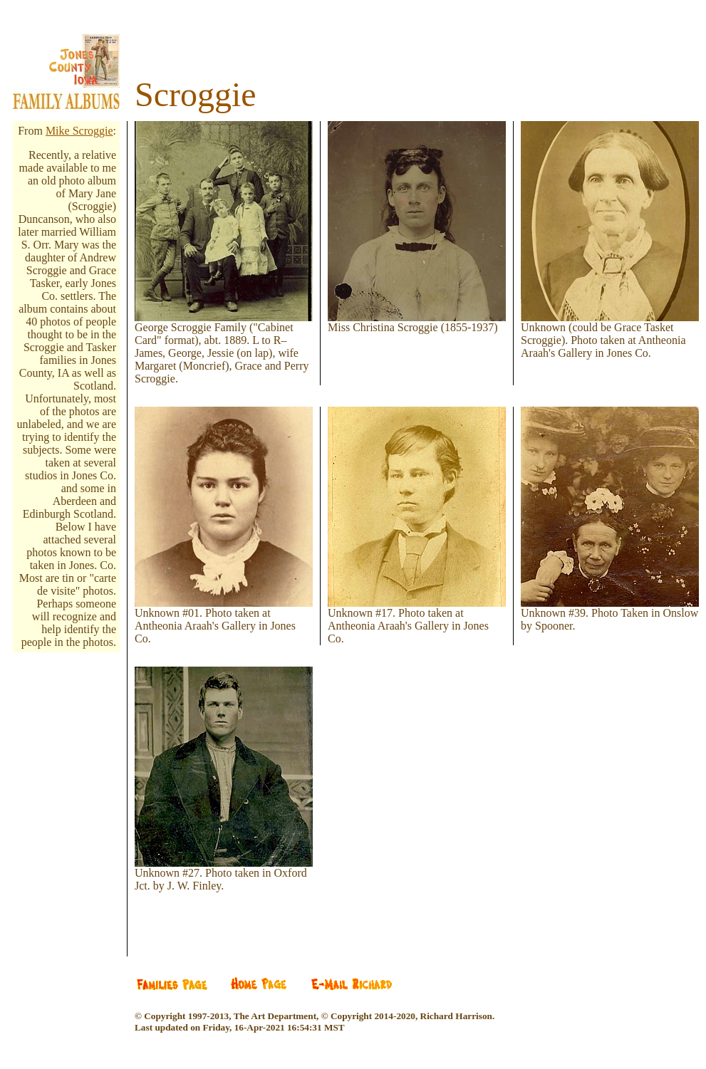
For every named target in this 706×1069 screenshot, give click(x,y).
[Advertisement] (77, 749)
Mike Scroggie (79, 131)
